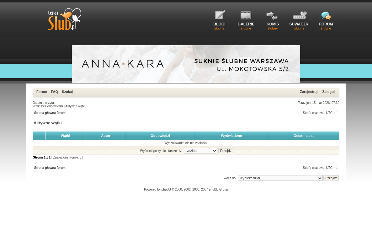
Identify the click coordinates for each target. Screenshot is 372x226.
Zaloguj (328, 92)
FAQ (54, 92)
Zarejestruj (308, 92)
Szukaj (67, 92)
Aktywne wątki (75, 106)
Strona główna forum (50, 113)
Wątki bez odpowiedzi (48, 106)
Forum (41, 92)
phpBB (166, 189)
